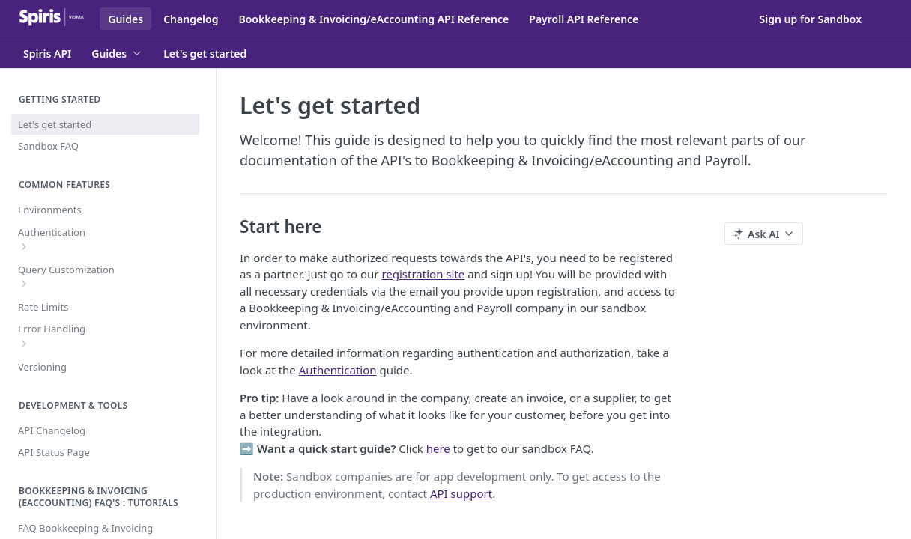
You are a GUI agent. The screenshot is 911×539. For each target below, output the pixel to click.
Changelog (190, 19)
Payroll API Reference (583, 19)
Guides (125, 19)
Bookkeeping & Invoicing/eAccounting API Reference (373, 19)
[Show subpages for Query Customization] (24, 284)
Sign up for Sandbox (811, 19)
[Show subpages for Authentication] (24, 246)
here (438, 448)
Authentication (338, 369)
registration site (422, 274)
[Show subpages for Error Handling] (24, 344)
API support (461, 493)
